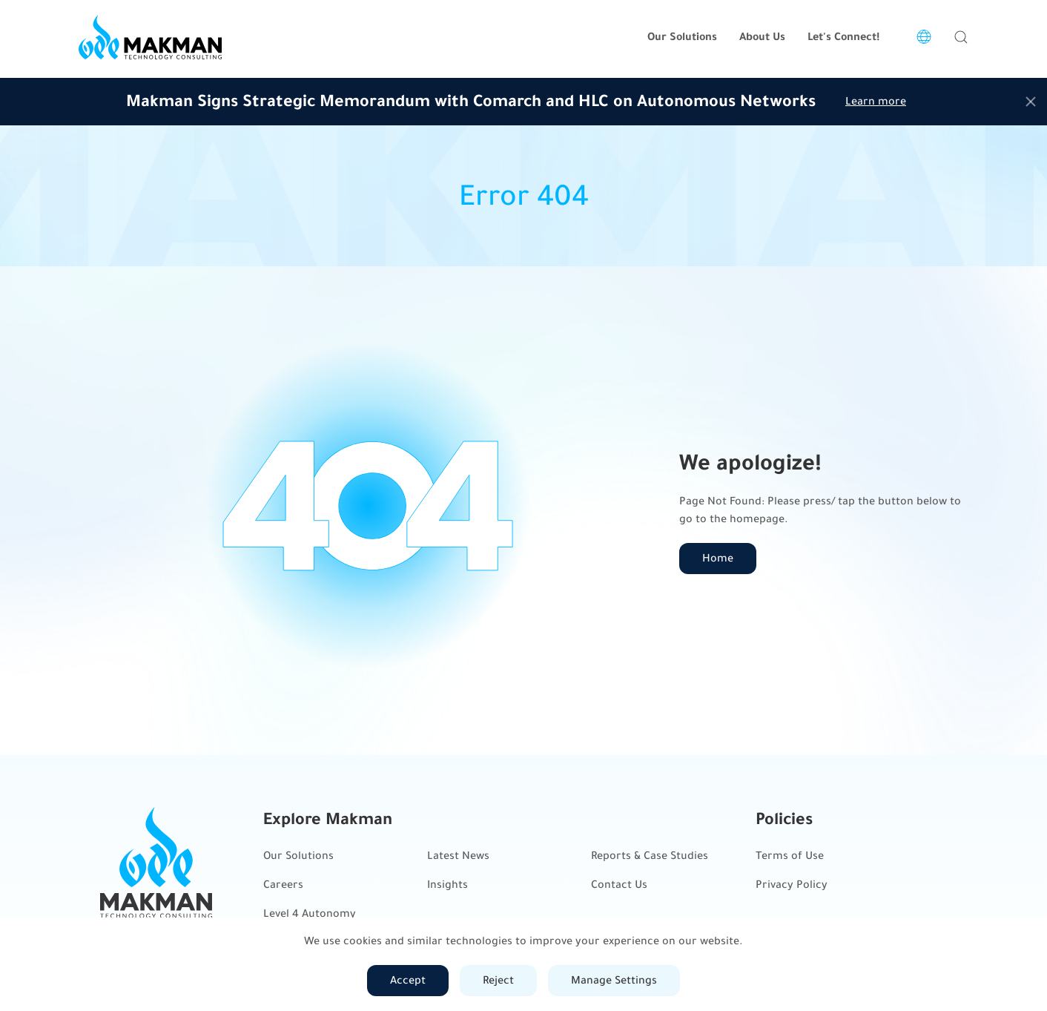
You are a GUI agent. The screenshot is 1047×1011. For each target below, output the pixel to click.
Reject (498, 980)
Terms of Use (790, 855)
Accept (408, 980)
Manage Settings (614, 980)
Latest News (458, 855)
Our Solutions (298, 855)
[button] (961, 37)
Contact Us (619, 884)
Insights (447, 884)
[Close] (1030, 101)
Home (717, 558)
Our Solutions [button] (682, 37)
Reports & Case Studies (649, 855)
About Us (762, 37)
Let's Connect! (843, 37)
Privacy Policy (792, 884)
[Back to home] (150, 37)
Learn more (875, 101)
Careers (283, 884)
